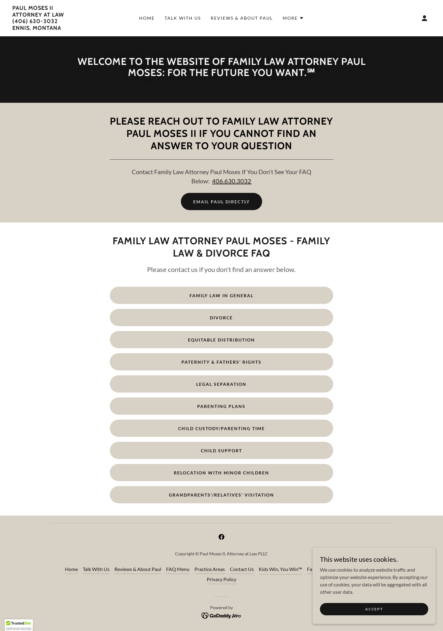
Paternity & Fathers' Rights (221, 362)
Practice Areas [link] (209, 569)
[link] (38, 28)
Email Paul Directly (221, 201)
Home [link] (147, 18)
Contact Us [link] (242, 569)
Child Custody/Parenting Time (221, 428)
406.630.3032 (231, 181)
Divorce (221, 317)
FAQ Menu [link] (178, 569)
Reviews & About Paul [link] (242, 18)
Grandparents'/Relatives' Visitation (221, 494)
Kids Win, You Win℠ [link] (280, 569)
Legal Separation (221, 384)
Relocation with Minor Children (221, 472)
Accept (374, 609)
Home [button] (71, 569)
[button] (293, 18)
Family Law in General (221, 295)
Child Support (221, 450)
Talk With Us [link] (183, 18)
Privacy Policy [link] (221, 579)
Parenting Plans (221, 406)
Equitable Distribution (221, 339)
